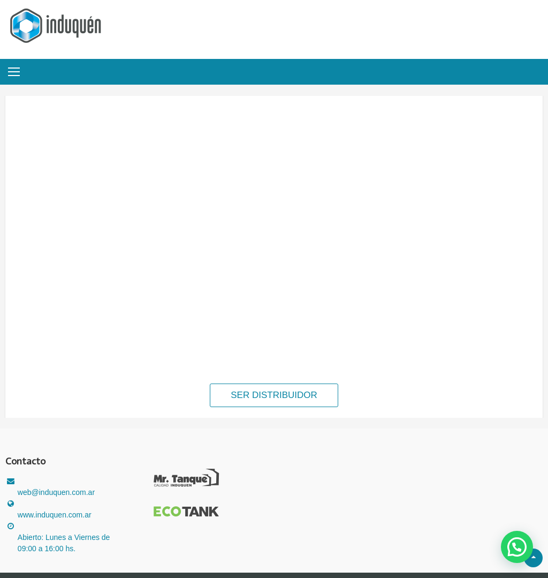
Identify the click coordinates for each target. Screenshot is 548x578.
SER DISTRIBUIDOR (274, 395)
